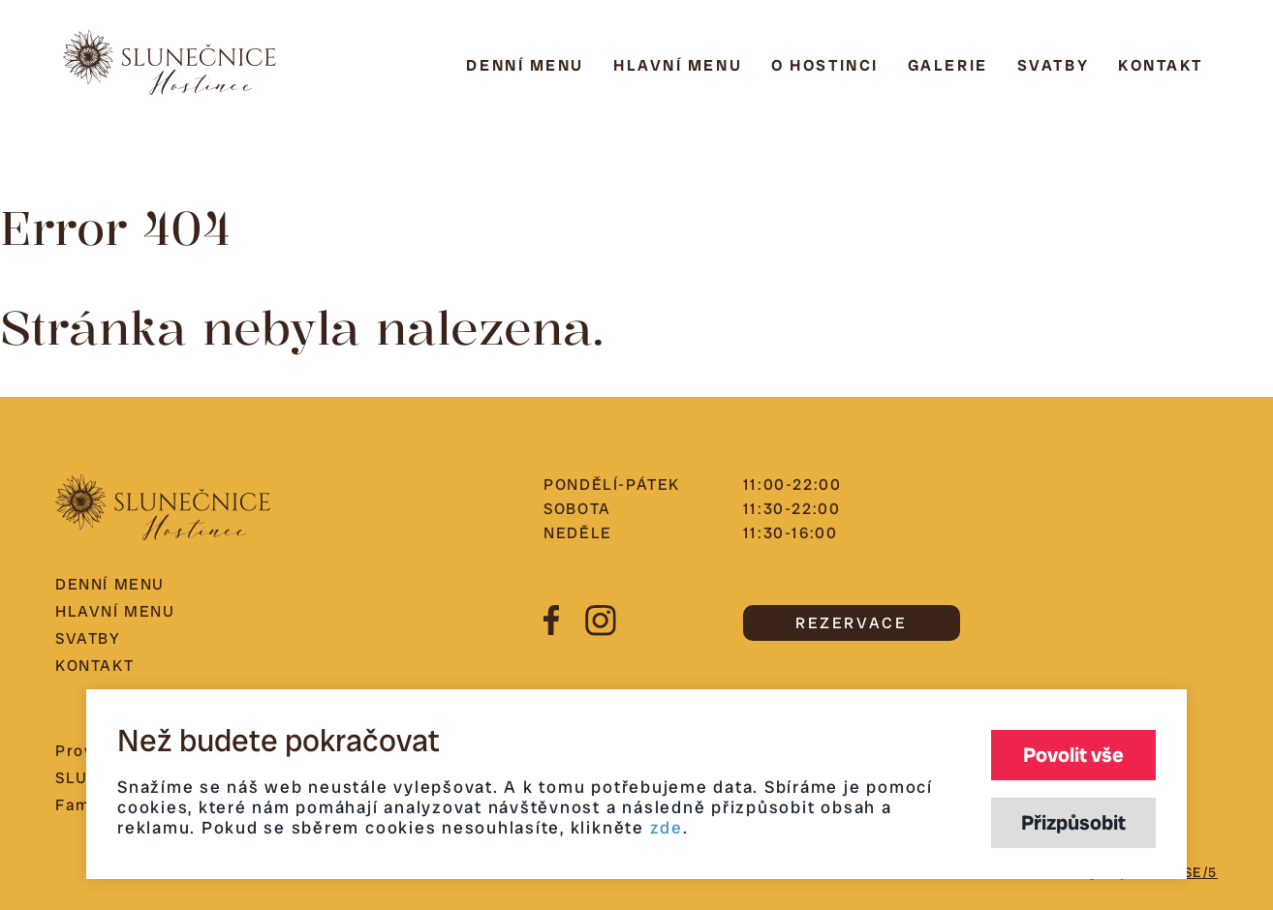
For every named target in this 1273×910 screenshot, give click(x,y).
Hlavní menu (677, 65)
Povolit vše (1073, 755)
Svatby (1053, 65)
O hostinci (825, 65)
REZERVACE (851, 623)
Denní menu (525, 65)
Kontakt (1160, 65)
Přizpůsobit (1073, 822)
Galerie (948, 65)
